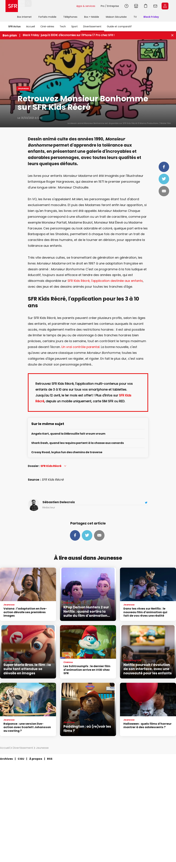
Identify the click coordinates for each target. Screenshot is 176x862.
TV (135, 17)
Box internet (24, 17)
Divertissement (92, 26)
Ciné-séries (47, 26)
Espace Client (165, 6)
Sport (74, 26)
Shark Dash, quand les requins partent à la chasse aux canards (77, 443)
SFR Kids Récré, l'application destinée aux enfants (105, 281)
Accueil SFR (12, 6)
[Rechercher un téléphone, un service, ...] (46, 6)
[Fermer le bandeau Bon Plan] (172, 35)
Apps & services (85, 6)
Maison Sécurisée (116, 17)
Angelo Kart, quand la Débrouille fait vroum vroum (68, 433)
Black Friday (151, 17)
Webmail (155, 6)
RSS (49, 759)
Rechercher (70, 6)
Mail (164, 191)
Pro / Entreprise (110, 6)
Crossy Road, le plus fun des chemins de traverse (66, 452)
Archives (6, 759)
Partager (164, 167)
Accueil (30, 26)
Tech (63, 26)
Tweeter (164, 179)
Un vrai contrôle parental (80, 347)
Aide (126, 6)
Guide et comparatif (119, 26)
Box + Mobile (91, 17)
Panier (146, 6)
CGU (21, 759)
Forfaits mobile (47, 17)
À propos (35, 759)
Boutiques (136, 6)
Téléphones (70, 17)
